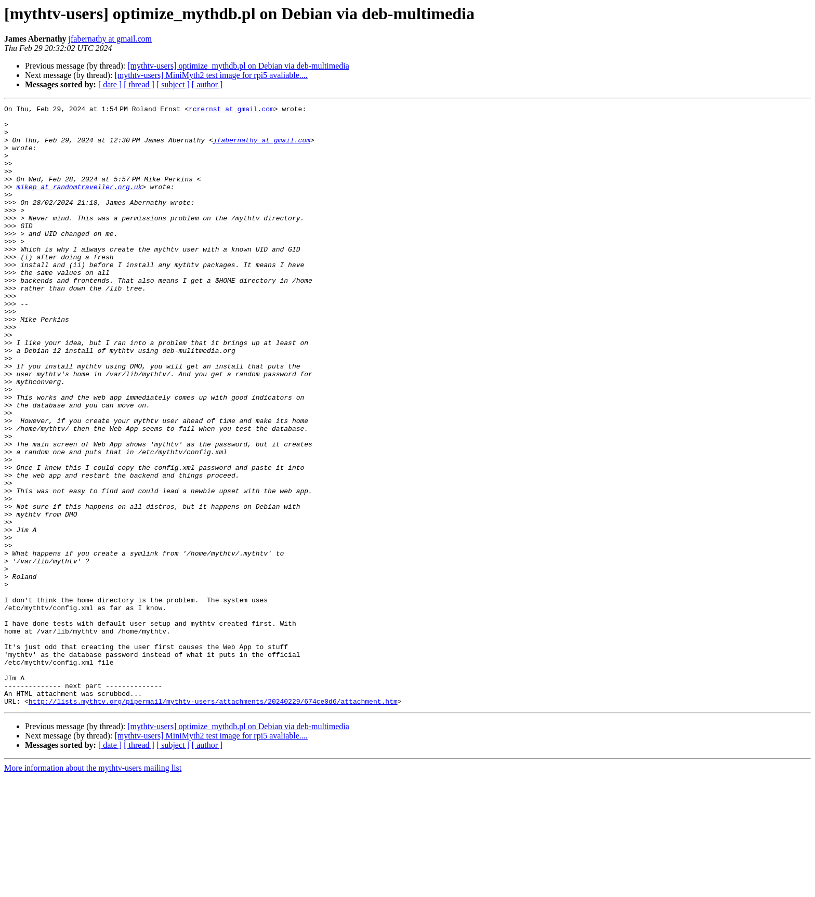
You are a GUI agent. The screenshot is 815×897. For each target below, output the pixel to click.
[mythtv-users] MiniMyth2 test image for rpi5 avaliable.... (210, 75)
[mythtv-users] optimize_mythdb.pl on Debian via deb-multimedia (238, 65)
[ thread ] (139, 84)
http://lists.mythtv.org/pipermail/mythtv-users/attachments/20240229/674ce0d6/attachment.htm (213, 821)
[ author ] (207, 84)
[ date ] (110, 84)
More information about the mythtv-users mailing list (92, 887)
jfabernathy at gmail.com (110, 38)
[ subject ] (173, 84)
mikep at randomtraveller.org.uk (79, 203)
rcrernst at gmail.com (233, 110)
